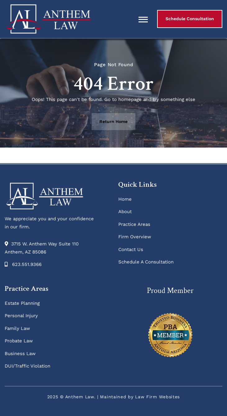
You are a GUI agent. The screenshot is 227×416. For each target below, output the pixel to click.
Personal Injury (21, 315)
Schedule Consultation (190, 18)
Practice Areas (134, 224)
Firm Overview (134, 237)
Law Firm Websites (157, 396)
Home (125, 199)
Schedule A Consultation (146, 262)
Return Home (113, 121)
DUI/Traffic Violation (27, 366)
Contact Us (130, 249)
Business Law (20, 353)
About (125, 211)
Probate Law (19, 341)
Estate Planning (22, 303)
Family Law (17, 328)
